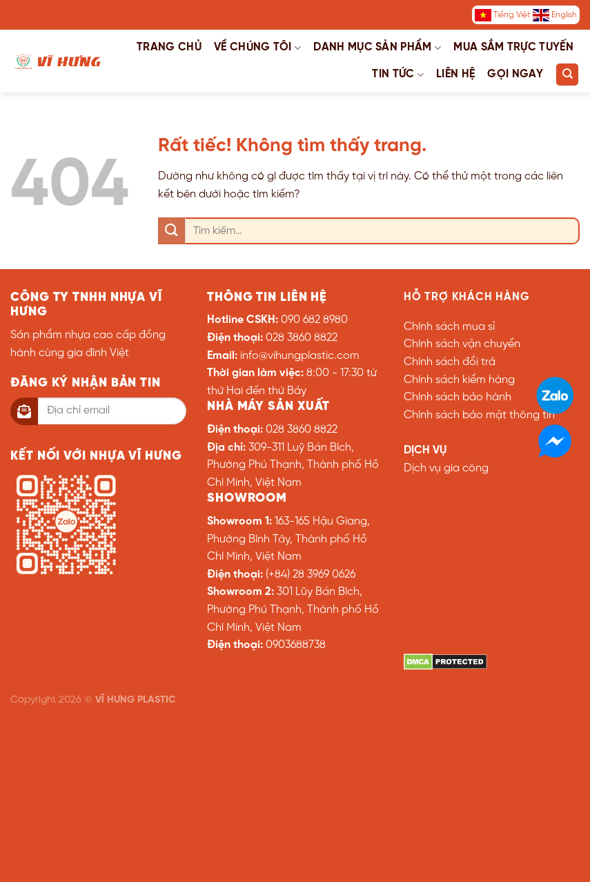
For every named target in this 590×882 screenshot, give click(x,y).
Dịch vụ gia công (446, 468)
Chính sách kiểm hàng (459, 380)
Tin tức (398, 74)
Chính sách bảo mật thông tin (479, 415)
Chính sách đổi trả (449, 362)
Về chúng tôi (257, 48)
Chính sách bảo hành (457, 397)
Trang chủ (169, 47)
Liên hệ (455, 74)
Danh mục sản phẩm (377, 48)
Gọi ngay (515, 74)
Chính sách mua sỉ (449, 327)
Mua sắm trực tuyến (513, 47)
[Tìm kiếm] (567, 74)
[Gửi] (171, 230)
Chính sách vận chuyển (462, 344)
